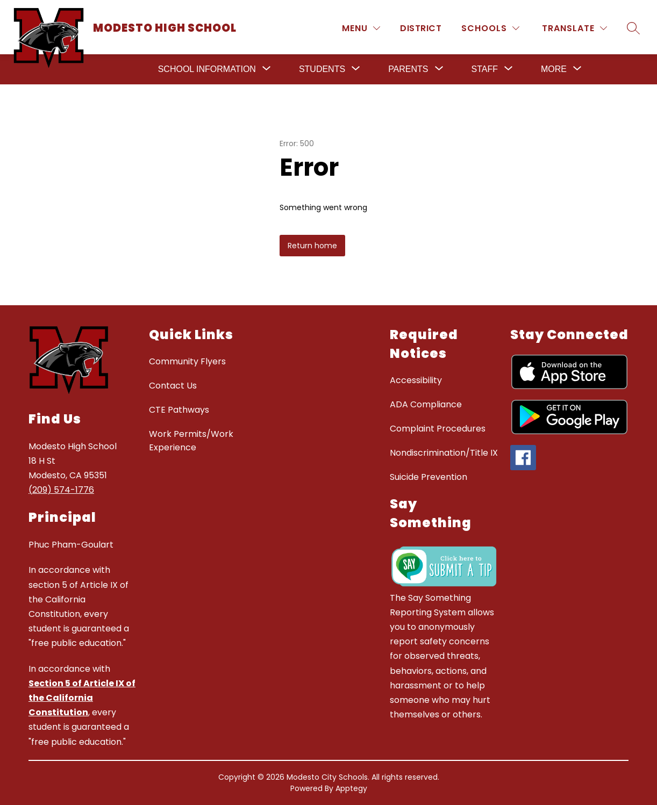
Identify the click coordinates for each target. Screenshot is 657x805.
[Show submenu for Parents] (408, 69)
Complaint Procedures (437, 428)
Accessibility (416, 380)
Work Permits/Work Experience (191, 441)
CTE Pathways (179, 410)
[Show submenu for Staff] (485, 69)
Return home (312, 245)
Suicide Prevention (428, 477)
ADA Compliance (426, 404)
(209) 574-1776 (61, 490)
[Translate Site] (574, 28)
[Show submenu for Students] (322, 69)
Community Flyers (187, 361)
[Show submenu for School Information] (207, 69)
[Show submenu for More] (554, 69)
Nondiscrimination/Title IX (444, 453)
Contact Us (173, 385)
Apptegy (351, 788)
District (420, 28)
